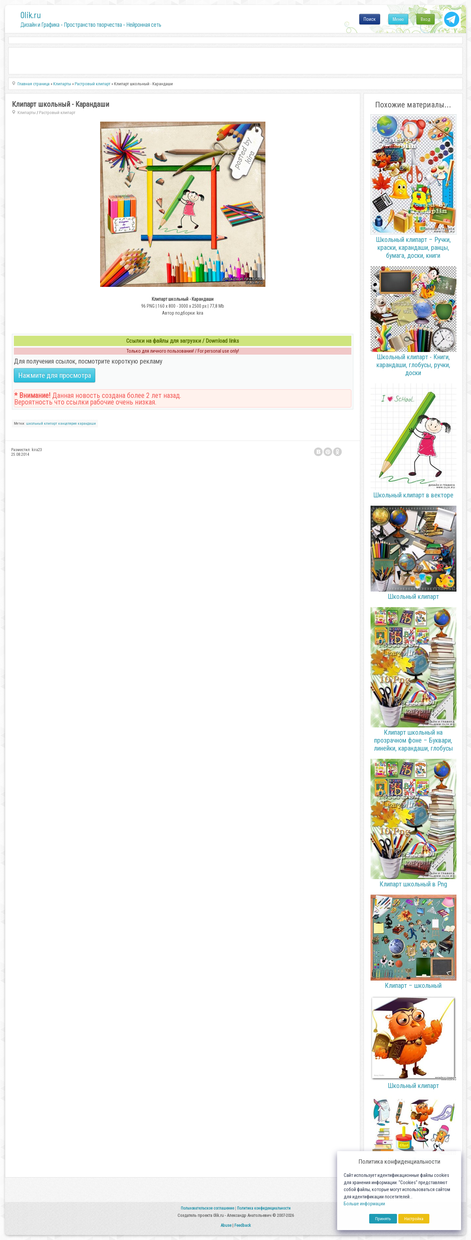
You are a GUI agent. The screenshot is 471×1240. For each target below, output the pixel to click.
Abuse (225, 1225)
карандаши (87, 423)
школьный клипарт (41, 423)
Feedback (242, 1225)
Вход (425, 19)
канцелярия (67, 423)
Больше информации (364, 1204)
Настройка (413, 1218)
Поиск (370, 19)
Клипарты (27, 112)
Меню (398, 19)
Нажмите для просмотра (54, 375)
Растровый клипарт (57, 112)
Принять (383, 1218)
